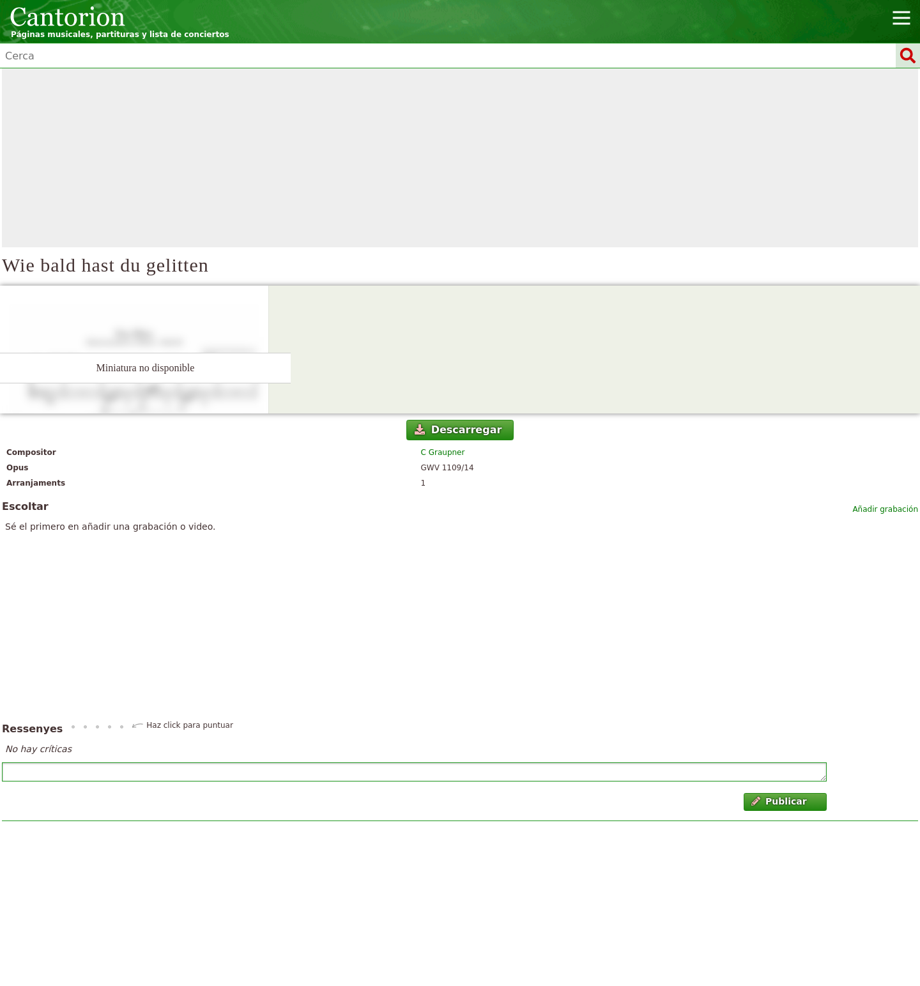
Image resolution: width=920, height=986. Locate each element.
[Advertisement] (460, 157)
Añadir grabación (885, 509)
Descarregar (458, 430)
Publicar (779, 801)
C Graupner (443, 452)
